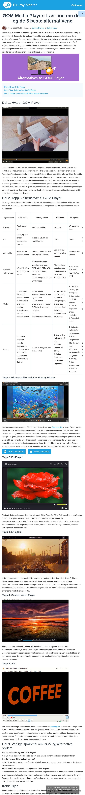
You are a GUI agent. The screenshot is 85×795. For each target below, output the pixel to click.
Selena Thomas (38, 28)
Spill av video (52, 28)
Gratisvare (76, 5)
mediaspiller (55, 727)
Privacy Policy (70, 789)
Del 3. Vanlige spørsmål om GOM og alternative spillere (26, 93)
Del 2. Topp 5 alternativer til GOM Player (20, 90)
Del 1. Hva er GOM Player (14, 87)
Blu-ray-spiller (57, 427)
